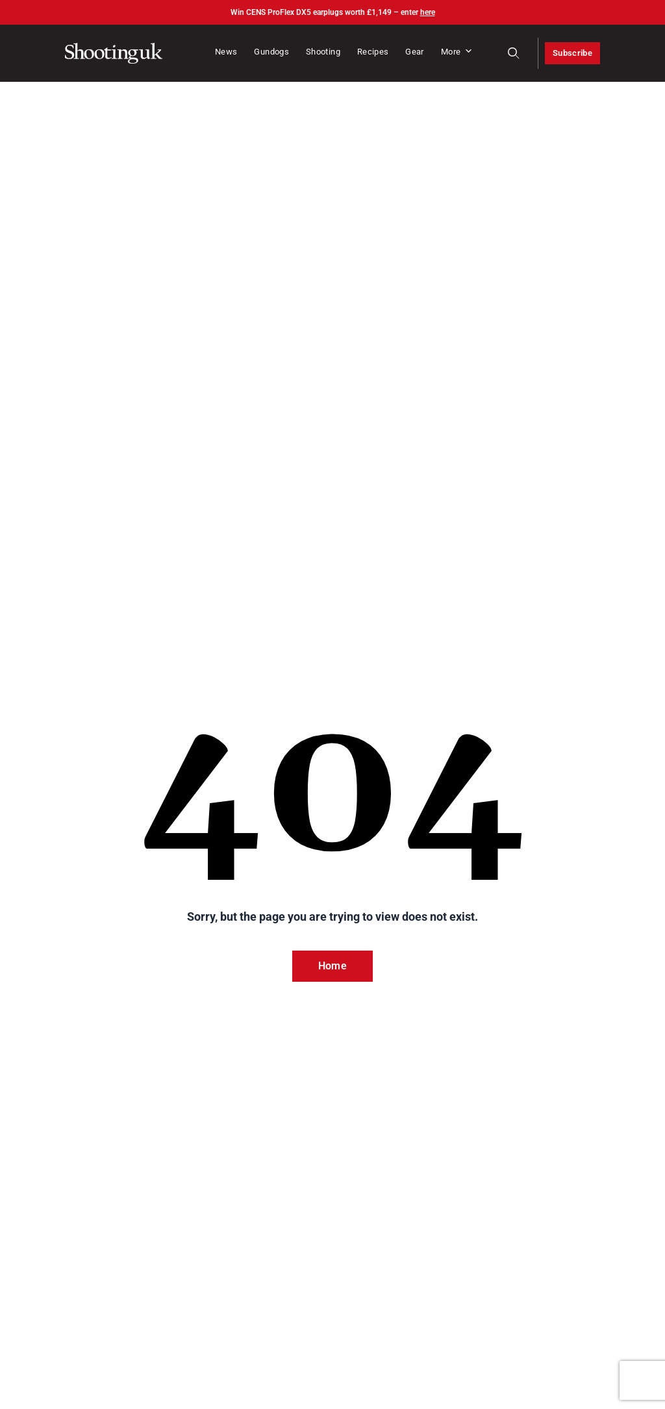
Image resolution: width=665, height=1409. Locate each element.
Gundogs (271, 51)
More (457, 51)
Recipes (373, 51)
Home (332, 966)
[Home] (113, 53)
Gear (414, 51)
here (427, 12)
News (226, 51)
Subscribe (572, 53)
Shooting (323, 51)
